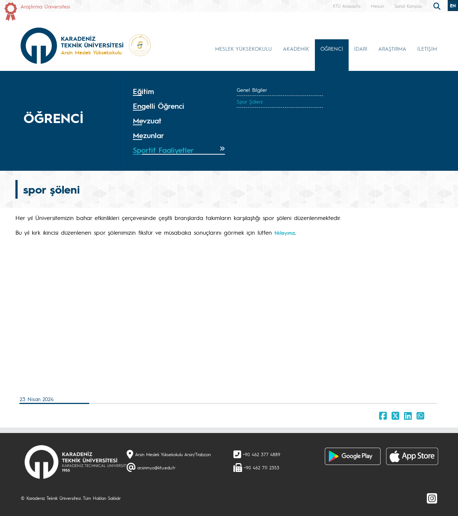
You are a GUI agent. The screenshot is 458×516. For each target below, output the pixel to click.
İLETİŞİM (427, 48)
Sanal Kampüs (408, 6)
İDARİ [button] (360, 48)
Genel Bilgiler (252, 89)
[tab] (179, 91)
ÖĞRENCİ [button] (331, 48)
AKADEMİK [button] (296, 48)
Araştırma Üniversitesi (45, 6)
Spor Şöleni (250, 101)
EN (453, 5)
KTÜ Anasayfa (346, 6)
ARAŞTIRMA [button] (392, 48)
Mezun (377, 6)
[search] (437, 5)
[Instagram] (432, 498)
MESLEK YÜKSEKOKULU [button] (243, 48)
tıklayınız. (285, 232)
